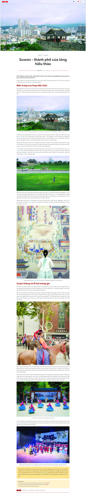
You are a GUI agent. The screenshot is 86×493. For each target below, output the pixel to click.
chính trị (19, 150)
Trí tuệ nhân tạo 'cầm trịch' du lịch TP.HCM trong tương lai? (29, 486)
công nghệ (44, 472)
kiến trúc (55, 194)
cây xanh (29, 202)
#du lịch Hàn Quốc (32, 490)
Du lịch (46, 55)
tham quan (36, 280)
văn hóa (32, 82)
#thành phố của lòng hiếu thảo (40, 490)
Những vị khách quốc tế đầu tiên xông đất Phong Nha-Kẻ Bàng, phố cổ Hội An (34, 483)
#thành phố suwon (25, 490)
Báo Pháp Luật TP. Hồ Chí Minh (5, 2)
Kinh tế (40, 55)
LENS (43, 2)
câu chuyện (22, 136)
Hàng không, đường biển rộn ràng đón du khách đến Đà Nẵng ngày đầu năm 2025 (33, 484)
